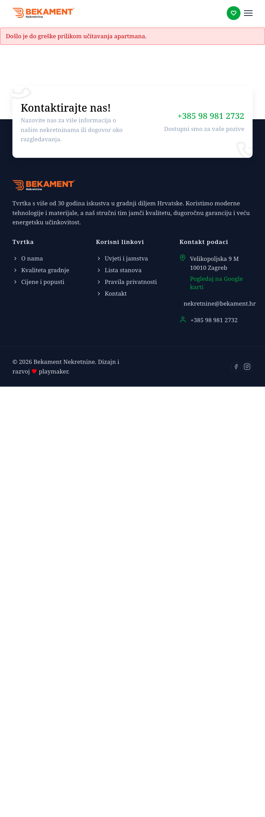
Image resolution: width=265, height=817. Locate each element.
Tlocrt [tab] (31, 286)
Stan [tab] (60, 286)
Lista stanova (119, 701)
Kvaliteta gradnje (40, 701)
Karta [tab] (121, 286)
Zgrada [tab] (89, 286)
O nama (27, 689)
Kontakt (192, 229)
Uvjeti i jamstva (122, 689)
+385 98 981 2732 (210, 546)
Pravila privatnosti (126, 712)
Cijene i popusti (38, 712)
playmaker (52, 802)
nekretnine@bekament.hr (220, 734)
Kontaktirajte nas (192, 178)
